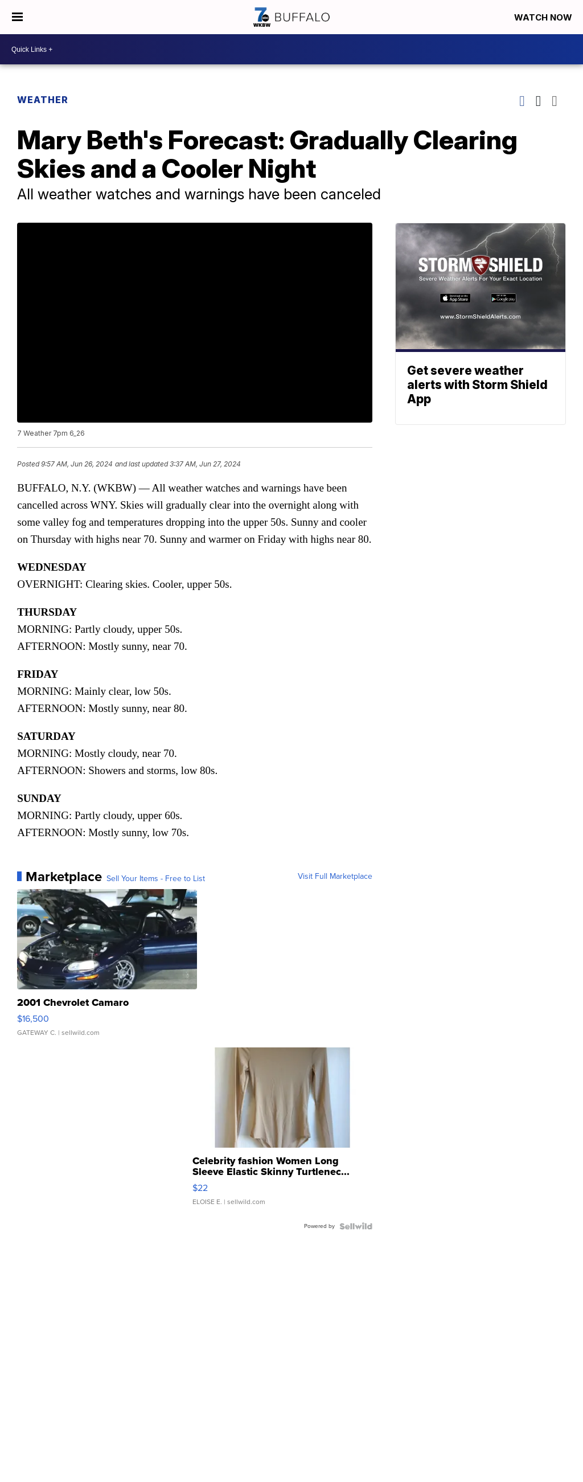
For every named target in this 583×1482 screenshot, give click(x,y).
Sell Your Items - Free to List (155, 879)
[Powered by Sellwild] (355, 1226)
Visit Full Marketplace (335, 877)
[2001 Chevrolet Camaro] (107, 968)
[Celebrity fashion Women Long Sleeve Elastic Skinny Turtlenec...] (282, 1132)
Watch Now (544, 17)
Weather (42, 99)
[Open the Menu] (17, 17)
